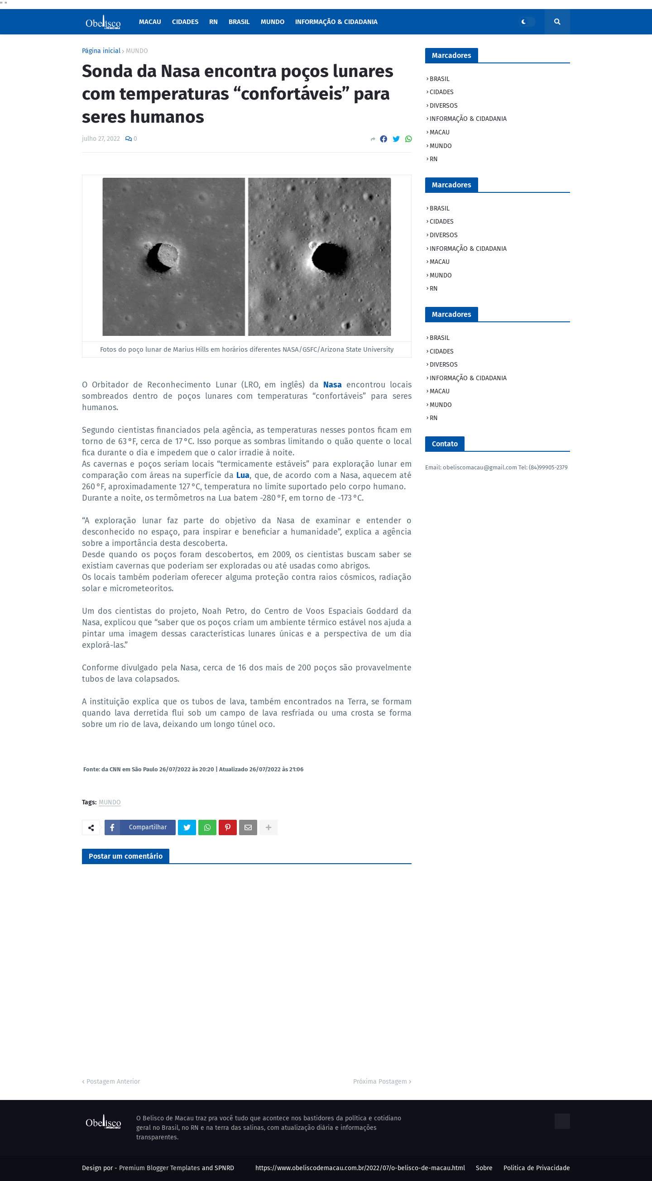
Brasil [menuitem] (239, 22)
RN (434, 159)
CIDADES (442, 92)
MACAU (440, 132)
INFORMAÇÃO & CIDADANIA (468, 119)
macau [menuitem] (150, 22)
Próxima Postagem (380, 1081)
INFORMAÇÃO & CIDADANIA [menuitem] (336, 22)
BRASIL (440, 79)
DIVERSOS (444, 106)
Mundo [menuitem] (272, 22)
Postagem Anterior (113, 1081)
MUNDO (137, 51)
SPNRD (224, 1168)
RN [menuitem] (213, 22)
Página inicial (101, 51)
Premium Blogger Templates (159, 1168)
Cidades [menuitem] (185, 22)
